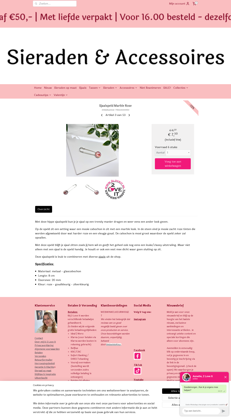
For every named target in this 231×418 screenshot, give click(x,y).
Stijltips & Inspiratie (45, 327)
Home (38, 41)
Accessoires (128, 41)
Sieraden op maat (65, 41)
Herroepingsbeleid (45, 316)
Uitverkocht (41, 331)
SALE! (167, 41)
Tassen (95, 41)
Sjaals (82, 41)
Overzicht (44, 162)
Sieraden (110, 41)
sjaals (102, 210)
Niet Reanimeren (150, 41)
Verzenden (40, 309)
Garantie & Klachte (44, 320)
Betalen (39, 306)
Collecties (180, 41)
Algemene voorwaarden (47, 302)
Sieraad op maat (43, 324)
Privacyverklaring (44, 298)
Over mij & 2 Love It (45, 295)
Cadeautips (42, 48)
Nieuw (48, 41)
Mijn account (179, 4)
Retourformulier (44, 313)
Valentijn (61, 48)
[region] (96, 403)
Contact (39, 291)
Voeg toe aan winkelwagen (173, 117)
